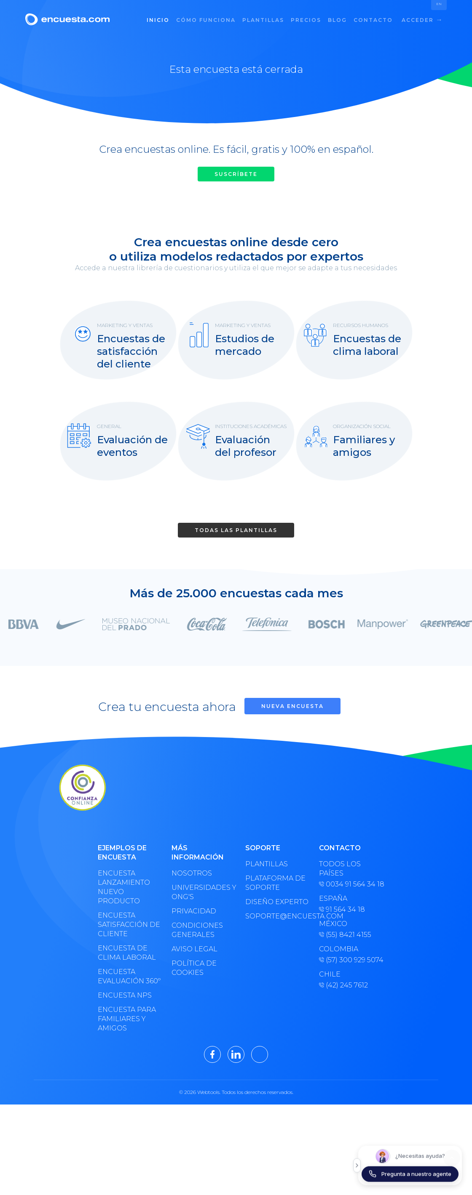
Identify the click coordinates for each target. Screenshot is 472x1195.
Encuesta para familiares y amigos (127, 1019)
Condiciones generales (197, 930)
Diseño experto (276, 902)
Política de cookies (194, 968)
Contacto (373, 20)
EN (439, 4)
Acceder (421, 20)
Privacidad (194, 911)
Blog (337, 20)
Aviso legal (194, 949)
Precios (306, 20)
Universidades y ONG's (204, 892)
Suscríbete (236, 174)
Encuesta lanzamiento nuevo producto (124, 887)
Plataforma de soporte (275, 883)
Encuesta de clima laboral (127, 952)
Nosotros (192, 873)
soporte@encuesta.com (278, 916)
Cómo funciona (206, 20)
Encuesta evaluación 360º (129, 976)
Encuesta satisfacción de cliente (129, 924)
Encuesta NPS (125, 995)
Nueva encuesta (292, 706)
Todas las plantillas (236, 530)
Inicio (158, 20)
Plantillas (263, 20)
